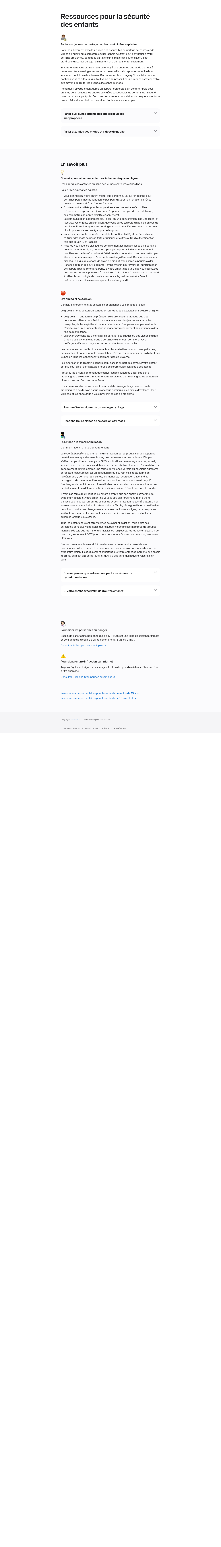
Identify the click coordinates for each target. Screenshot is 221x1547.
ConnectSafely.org (118, 728)
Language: (65, 720)
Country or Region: (91, 720)
